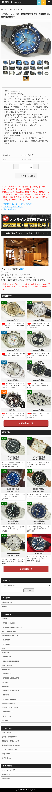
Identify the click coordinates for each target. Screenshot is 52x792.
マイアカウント (7, 754)
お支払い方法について (9, 737)
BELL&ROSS (7, 712)
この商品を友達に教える (13, 207)
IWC (4, 648)
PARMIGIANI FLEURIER (11, 708)
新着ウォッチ (7, 602)
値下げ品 (5, 606)
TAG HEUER (7, 665)
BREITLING (6, 657)
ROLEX (5, 619)
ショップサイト (8, 770)
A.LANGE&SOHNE (9, 631)
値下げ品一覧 (26, 569)
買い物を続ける (9, 209)
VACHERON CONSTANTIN (12, 627)
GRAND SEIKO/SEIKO (10, 661)
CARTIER (6, 640)
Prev (4, 40)
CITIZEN (19, 9)
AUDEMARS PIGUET (10, 636)
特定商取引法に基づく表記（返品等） (18, 204)
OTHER (11, 9)
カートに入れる (26, 175)
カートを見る (6, 732)
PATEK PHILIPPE (8, 623)
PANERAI (6, 644)
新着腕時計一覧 (26, 423)
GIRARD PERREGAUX (10, 691)
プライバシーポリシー (9, 749)
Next (48, 40)
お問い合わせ (6, 758)
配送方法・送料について (10, 741)
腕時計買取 (7, 778)
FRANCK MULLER (9, 699)
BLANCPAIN (7, 674)
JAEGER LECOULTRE (10, 678)
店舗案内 (6, 774)
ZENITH (5, 695)
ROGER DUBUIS (8, 703)
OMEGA (5, 652)
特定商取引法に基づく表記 (11, 745)
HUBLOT (5, 686)
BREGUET (6, 669)
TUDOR (5, 682)
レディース (6, 716)
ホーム (3, 9)
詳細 (22, 269)
